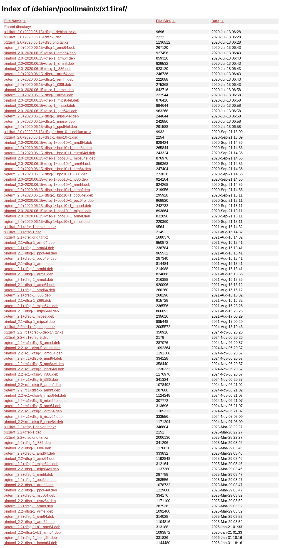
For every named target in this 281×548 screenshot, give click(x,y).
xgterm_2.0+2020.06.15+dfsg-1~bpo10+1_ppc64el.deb (48, 195)
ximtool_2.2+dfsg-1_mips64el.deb (31, 469)
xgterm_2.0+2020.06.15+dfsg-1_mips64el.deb (41, 116)
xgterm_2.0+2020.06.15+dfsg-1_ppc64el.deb (40, 127)
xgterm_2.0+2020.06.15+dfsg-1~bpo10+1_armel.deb (47, 222)
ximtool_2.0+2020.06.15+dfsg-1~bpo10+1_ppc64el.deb (49, 200)
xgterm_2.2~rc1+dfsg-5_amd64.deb (33, 358)
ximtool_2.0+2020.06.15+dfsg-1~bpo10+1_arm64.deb (47, 164)
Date (215, 21)
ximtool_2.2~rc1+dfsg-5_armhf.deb (32, 385)
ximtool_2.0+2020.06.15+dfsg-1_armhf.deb (39, 63)
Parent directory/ (17, 27)
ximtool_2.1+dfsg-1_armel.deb (28, 274)
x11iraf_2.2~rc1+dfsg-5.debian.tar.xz (33, 332)
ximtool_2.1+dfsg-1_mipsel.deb (29, 322)
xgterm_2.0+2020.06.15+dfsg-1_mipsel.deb (39, 121)
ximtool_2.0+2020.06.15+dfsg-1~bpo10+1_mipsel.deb (47, 211)
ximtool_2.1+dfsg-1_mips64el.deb (31, 311)
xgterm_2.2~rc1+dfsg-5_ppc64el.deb (34, 364)
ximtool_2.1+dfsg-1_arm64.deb (29, 242)
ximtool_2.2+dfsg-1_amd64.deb (29, 459)
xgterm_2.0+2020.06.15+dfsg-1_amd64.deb (39, 48)
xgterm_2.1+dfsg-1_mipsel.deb (29, 316)
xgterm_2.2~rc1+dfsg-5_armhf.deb (32, 390)
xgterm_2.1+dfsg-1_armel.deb (28, 279)
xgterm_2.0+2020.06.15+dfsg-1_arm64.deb (39, 74)
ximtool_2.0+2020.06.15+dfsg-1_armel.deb (39, 90)
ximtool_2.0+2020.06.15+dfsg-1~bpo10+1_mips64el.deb (49, 158)
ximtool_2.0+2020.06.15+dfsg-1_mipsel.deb (39, 105)
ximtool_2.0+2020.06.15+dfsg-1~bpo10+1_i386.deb (46, 179)
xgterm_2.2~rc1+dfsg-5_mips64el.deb (35, 401)
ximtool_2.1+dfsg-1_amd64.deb (29, 285)
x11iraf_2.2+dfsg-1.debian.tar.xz (30, 427)
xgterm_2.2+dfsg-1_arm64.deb (29, 516)
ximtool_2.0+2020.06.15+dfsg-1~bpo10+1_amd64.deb (48, 142)
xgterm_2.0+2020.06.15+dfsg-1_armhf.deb (38, 79)
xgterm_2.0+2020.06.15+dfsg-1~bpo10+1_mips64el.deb (49, 153)
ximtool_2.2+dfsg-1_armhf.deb (29, 485)
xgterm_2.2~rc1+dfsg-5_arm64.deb (32, 406)
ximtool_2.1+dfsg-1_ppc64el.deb (30, 253)
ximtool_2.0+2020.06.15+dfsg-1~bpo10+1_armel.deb (47, 216)
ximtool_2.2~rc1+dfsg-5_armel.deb (32, 348)
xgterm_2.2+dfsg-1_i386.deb (27, 443)
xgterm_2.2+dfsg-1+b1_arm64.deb (32, 527)
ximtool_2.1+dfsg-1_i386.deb (27, 300)
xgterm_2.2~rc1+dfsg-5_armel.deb (32, 343)
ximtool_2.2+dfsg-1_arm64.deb (29, 522)
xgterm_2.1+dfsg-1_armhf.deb (28, 269)
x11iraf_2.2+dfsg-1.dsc (22, 432)
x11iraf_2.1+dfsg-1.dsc (22, 232)
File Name (13, 21)
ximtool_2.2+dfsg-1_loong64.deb (30, 543)
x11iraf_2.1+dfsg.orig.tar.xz (26, 237)
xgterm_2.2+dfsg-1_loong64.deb (30, 538)
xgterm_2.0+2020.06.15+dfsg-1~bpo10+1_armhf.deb (47, 190)
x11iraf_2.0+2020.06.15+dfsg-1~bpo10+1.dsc (41, 137)
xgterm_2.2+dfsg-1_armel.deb (28, 506)
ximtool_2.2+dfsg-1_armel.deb (28, 511)
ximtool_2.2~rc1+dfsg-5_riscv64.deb (33, 422)
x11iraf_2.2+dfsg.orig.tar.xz (26, 437)
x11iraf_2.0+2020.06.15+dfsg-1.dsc (33, 37)
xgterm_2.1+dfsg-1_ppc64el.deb (30, 258)
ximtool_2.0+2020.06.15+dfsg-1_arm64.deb (39, 58)
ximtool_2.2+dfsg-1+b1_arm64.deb (32, 532)
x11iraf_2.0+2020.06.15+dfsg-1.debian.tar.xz (40, 32)
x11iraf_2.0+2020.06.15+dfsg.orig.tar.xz (36, 42)
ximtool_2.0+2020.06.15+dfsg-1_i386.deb (37, 69)
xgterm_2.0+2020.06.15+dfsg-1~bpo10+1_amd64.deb (48, 148)
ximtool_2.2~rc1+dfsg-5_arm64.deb (33, 411)
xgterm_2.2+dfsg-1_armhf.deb (28, 474)
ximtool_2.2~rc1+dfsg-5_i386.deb (31, 374)
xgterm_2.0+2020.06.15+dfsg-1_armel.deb (38, 95)
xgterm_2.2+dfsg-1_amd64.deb (29, 453)
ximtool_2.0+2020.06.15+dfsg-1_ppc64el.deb (40, 111)
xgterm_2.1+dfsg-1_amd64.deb (29, 290)
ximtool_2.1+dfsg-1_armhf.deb (29, 264)
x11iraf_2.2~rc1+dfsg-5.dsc (26, 337)
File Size (163, 21)
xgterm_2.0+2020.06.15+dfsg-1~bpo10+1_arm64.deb (47, 169)
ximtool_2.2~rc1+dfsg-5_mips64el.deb (35, 395)
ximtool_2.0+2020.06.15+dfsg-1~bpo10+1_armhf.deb (47, 185)
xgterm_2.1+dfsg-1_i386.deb (27, 295)
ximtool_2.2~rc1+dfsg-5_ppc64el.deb (34, 369)
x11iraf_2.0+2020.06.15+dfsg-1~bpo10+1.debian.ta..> (47, 132)
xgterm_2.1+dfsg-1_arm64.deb (29, 248)
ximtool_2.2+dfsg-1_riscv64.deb (30, 501)
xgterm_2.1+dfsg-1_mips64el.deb (31, 306)
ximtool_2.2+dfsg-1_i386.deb (27, 448)
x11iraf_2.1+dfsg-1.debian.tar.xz (30, 227)
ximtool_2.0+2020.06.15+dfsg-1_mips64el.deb (41, 100)
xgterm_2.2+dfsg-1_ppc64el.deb (30, 480)
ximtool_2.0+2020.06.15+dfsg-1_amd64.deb (40, 53)
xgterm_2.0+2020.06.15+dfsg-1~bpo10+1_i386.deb (45, 174)
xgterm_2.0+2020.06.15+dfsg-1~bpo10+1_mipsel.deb (47, 206)
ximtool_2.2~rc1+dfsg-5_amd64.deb (33, 353)
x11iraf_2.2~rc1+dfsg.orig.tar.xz (29, 327)
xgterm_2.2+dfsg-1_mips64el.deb (31, 464)
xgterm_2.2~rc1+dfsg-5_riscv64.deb (33, 416)
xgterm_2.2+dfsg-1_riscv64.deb (29, 495)
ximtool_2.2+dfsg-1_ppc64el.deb (30, 490)
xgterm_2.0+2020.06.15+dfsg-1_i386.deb (37, 85)
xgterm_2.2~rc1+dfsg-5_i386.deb (31, 379)
